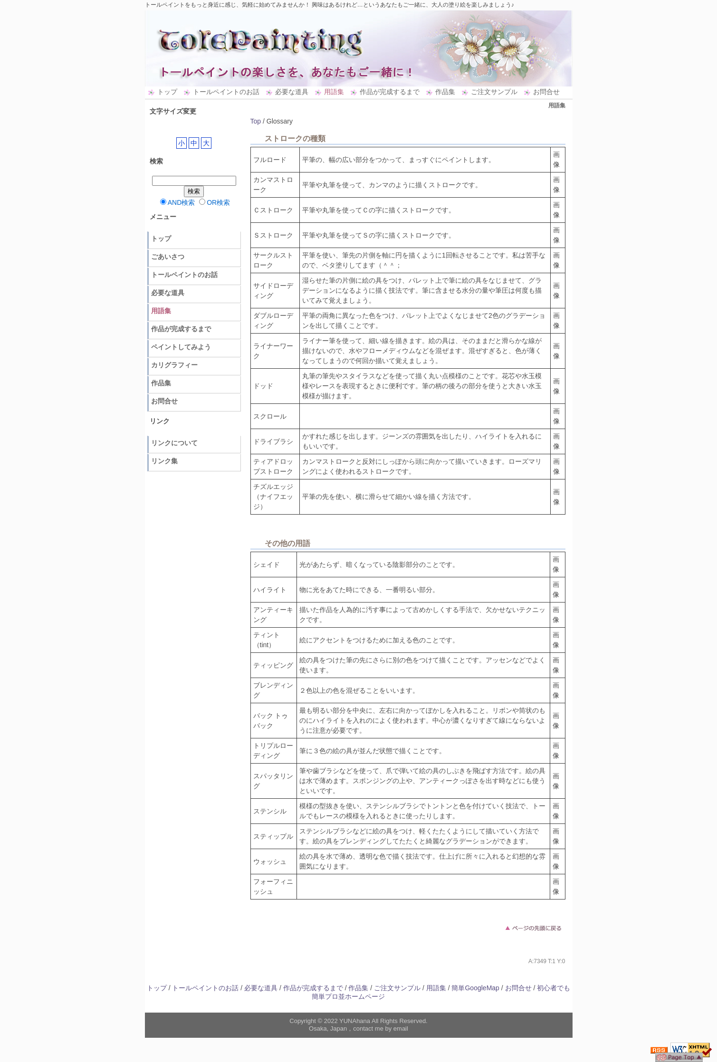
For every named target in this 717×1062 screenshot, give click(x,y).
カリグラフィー (174, 365)
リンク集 (164, 461)
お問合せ (546, 92)
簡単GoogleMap (475, 988)
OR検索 (214, 202)
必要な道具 (291, 92)
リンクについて (174, 443)
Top (255, 121)
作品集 (445, 92)
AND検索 (177, 202)
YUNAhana (354, 1020)
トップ (167, 92)
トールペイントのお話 (226, 92)
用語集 (334, 92)
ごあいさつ (167, 256)
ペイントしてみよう (181, 347)
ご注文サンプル (494, 92)
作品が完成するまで (390, 92)
